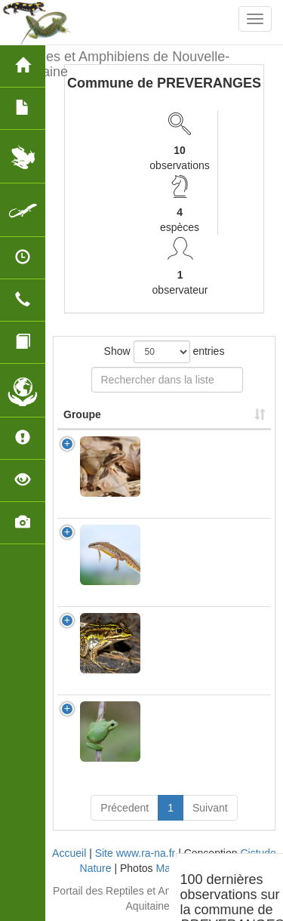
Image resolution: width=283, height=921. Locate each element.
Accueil (69, 853)
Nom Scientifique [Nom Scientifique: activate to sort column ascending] (195, 414)
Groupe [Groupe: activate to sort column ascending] (82, 414)
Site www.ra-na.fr (135, 853)
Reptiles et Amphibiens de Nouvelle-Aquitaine (120, 62)
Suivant (210, 808)
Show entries (164, 351)
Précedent (124, 808)
